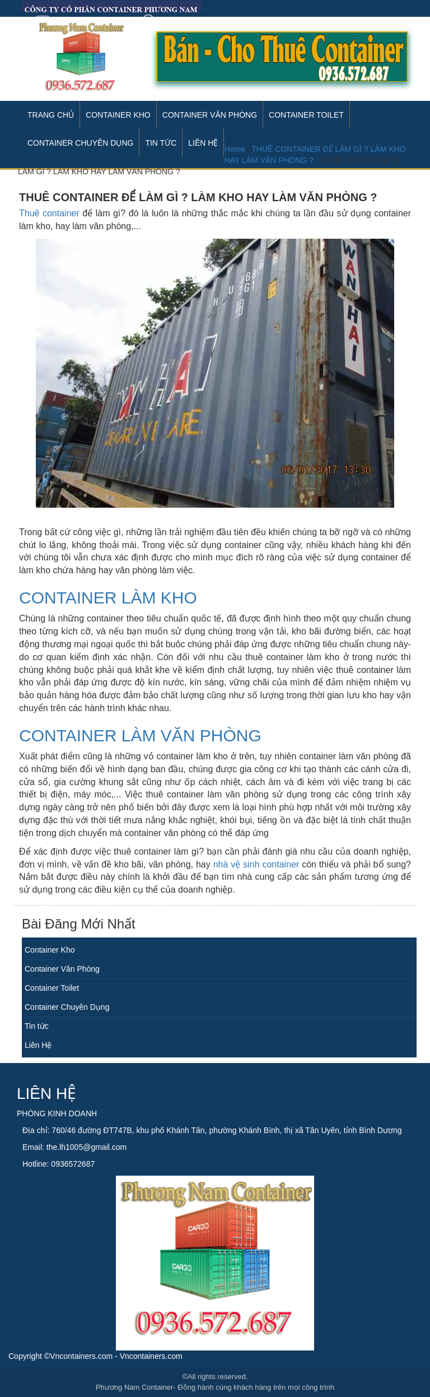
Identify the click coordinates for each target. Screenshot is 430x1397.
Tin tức (37, 1026)
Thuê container (49, 213)
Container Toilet (306, 114)
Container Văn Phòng (209, 114)
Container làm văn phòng (140, 735)
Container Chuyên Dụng (67, 1007)
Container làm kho (108, 597)
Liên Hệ (38, 1045)
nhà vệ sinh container (256, 864)
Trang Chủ (50, 114)
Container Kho (118, 114)
